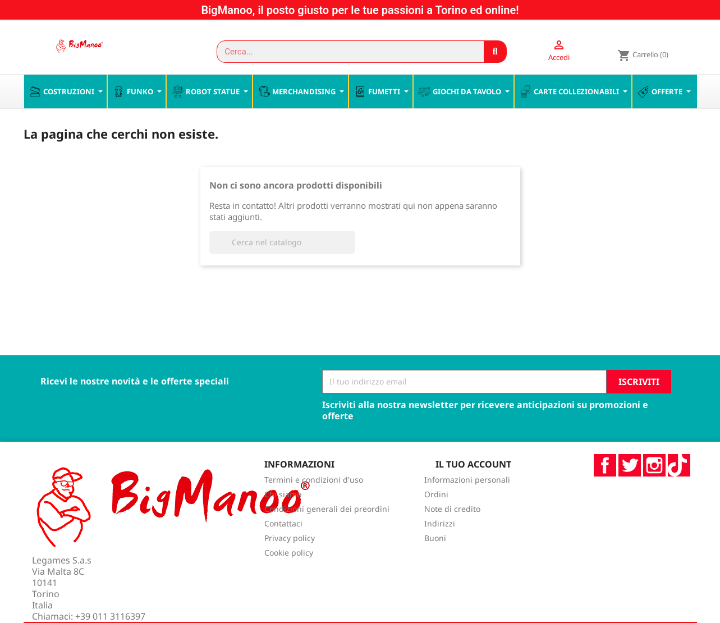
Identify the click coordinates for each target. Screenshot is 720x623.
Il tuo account (473, 488)
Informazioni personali (467, 503)
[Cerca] (282, 266)
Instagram (654, 489)
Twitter (629, 489)
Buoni (435, 562)
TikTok (679, 489)
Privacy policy (289, 562)
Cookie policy (288, 576)
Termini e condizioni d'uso (313, 503)
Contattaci (283, 547)
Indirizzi (439, 547)
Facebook (605, 489)
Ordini (436, 518)
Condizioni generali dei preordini (326, 533)
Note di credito (452, 533)
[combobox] (345, 51)
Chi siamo (282, 518)
